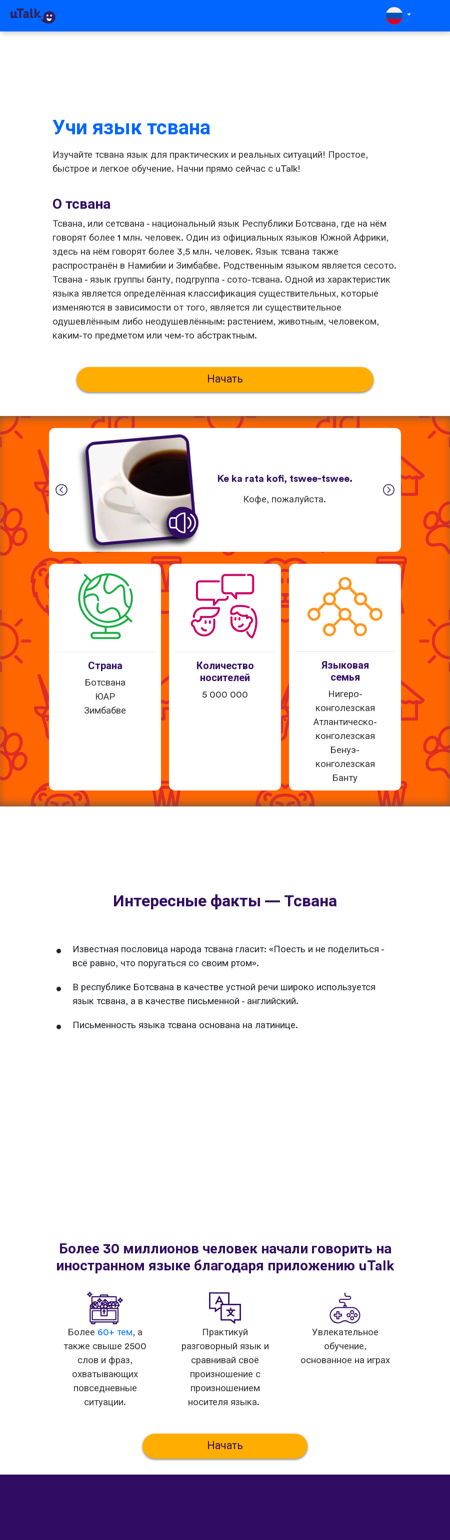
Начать (225, 379)
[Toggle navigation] (435, 15)
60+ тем (115, 1332)
